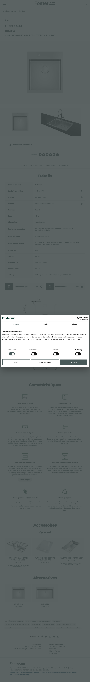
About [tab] (74, 324)
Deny (16, 362)
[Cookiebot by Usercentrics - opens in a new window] (79, 318)
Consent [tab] (15, 324)
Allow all (74, 362)
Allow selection (45, 362)
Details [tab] (45, 324)
